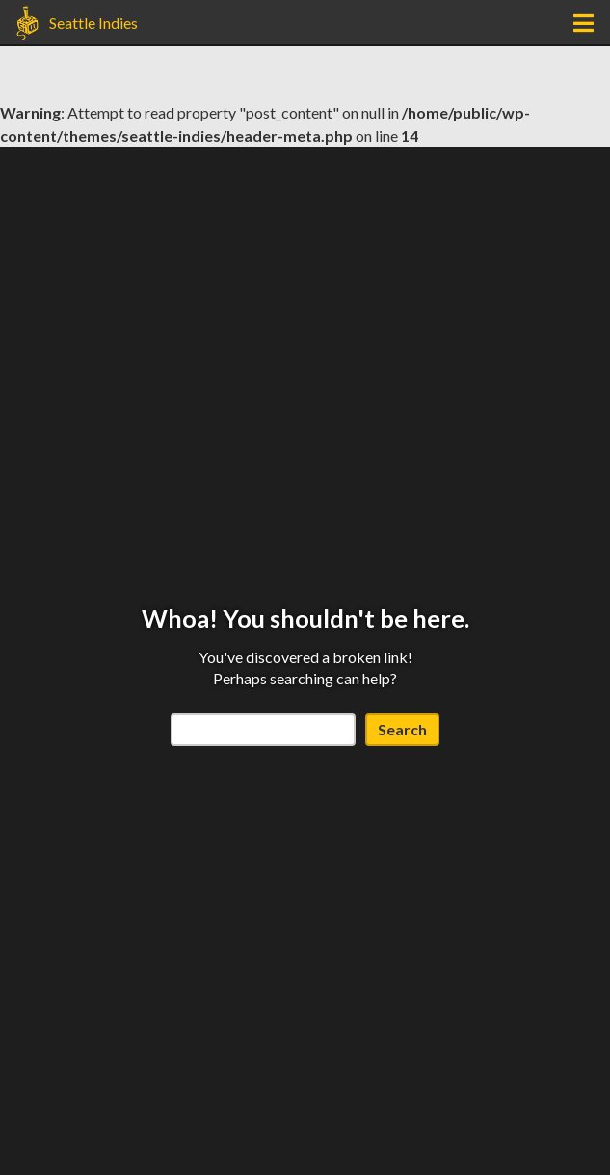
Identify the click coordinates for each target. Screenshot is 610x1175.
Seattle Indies (93, 22)
